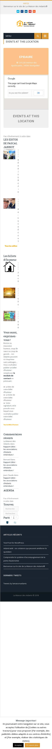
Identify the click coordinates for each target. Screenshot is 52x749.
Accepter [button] (18, 745)
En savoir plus (32, 745)
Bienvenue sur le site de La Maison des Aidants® (25, 6)
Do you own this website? (18, 98)
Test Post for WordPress (13, 547)
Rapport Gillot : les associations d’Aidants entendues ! (10, 455)
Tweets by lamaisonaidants (15, 588)
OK (38, 98)
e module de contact (9, 381)
